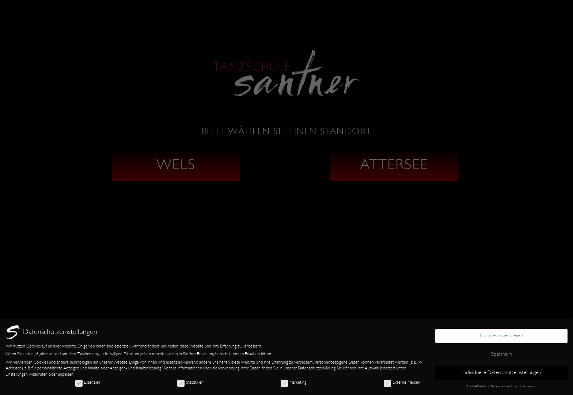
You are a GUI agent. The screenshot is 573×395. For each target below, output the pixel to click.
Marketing (293, 382)
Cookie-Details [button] (476, 386)
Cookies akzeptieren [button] (501, 336)
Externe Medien (402, 382)
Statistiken (190, 382)
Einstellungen (16, 374)
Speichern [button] (501, 354)
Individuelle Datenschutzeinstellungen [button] (501, 372)
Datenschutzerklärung (316, 368)
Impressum (529, 386)
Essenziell (87, 382)
